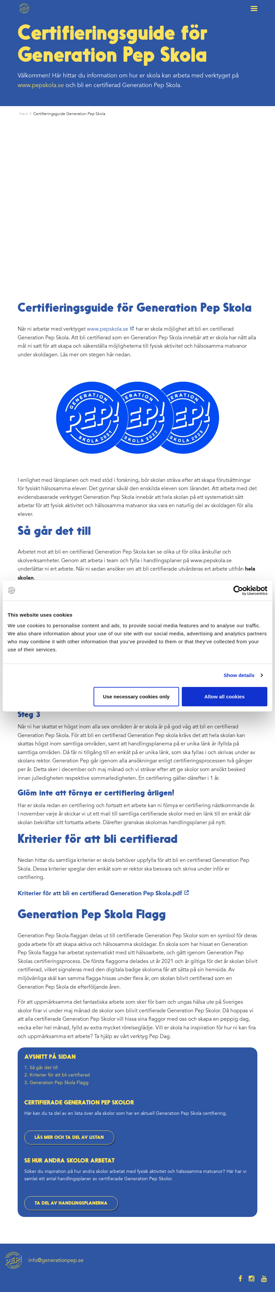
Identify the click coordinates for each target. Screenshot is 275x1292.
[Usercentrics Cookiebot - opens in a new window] (238, 591)
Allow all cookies (224, 696)
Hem (23, 113)
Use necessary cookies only (136, 696)
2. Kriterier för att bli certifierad (57, 1075)
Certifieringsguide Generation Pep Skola (69, 113)
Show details (239, 675)
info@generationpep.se (56, 1260)
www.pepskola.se (41, 85)
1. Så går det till (41, 1067)
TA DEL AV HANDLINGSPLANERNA (71, 1203)
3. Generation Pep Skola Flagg (56, 1082)
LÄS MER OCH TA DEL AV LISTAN (69, 1137)
